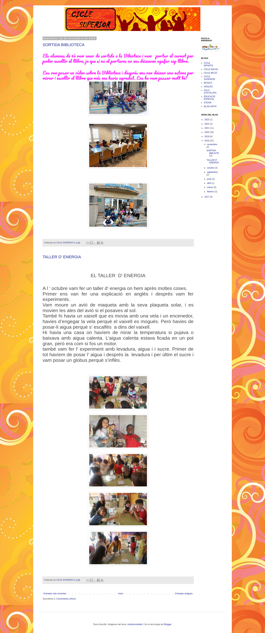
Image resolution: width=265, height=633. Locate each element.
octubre (211, 168)
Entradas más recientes (55, 593)
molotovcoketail (134, 624)
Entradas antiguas (184, 593)
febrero (210, 191)
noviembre (212, 144)
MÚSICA (208, 83)
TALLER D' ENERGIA (62, 257)
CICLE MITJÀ (210, 73)
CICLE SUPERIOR (209, 77)
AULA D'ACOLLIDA (210, 91)
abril (209, 183)
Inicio (120, 593)
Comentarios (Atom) (66, 599)
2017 (207, 197)
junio (209, 179)
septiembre (212, 172)
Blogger (167, 624)
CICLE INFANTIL (208, 64)
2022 (207, 124)
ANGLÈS (208, 86)
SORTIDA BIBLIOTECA (63, 45)
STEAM (207, 102)
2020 (207, 132)
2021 (207, 128)
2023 (207, 119)
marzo (210, 187)
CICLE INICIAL (211, 69)
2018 (207, 140)
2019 (207, 136)
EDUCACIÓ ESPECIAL (209, 97)
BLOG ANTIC (210, 106)
